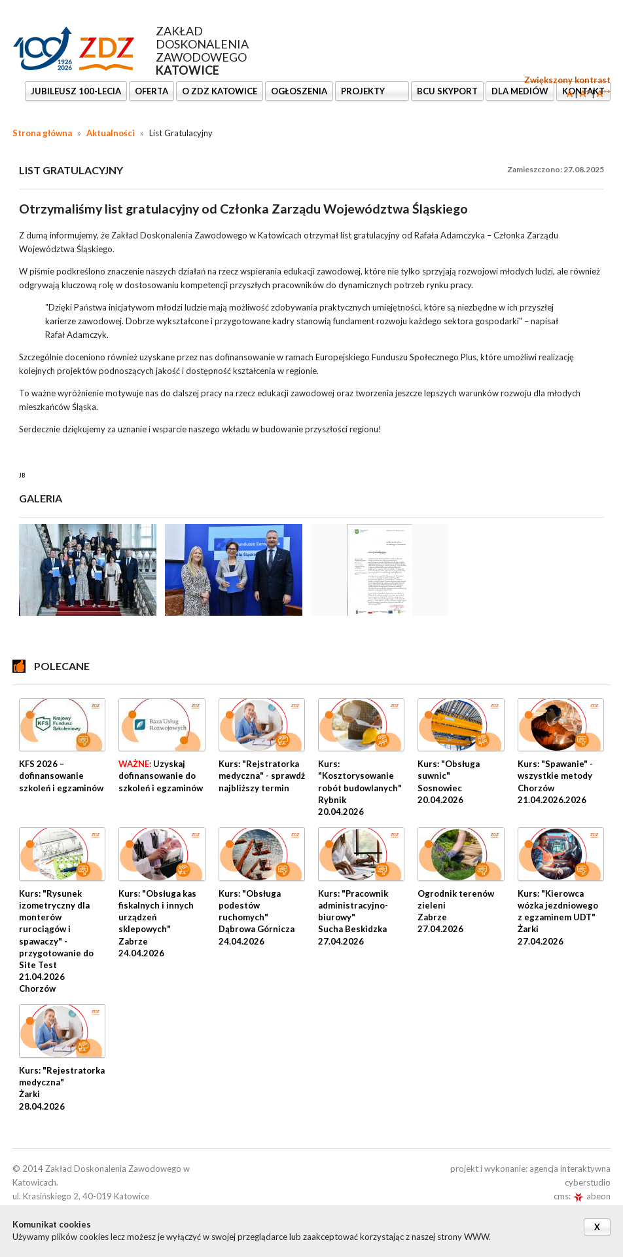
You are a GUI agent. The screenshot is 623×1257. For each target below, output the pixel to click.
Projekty (364, 91)
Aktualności (110, 133)
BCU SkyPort (447, 91)
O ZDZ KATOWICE (219, 91)
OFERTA (151, 91)
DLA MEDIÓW (519, 91)
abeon (592, 1196)
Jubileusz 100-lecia (76, 91)
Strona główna (42, 133)
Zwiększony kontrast (567, 80)
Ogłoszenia (299, 91)
